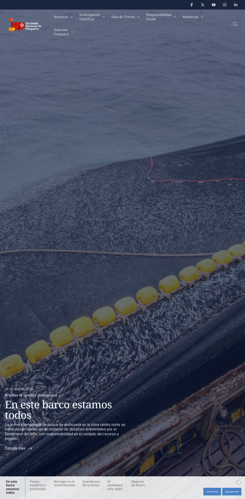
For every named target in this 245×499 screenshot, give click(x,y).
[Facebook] (191, 4)
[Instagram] (224, 4)
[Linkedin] (235, 4)
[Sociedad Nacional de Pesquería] (25, 24)
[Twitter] (202, 4)
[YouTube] (213, 4)
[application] (70, 17)
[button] (235, 25)
